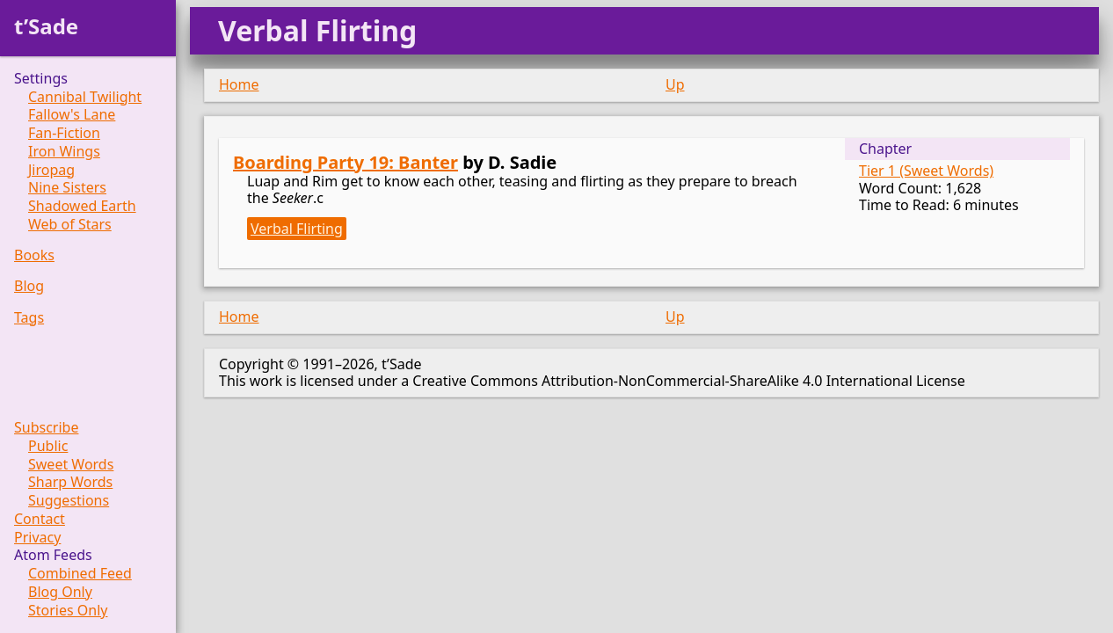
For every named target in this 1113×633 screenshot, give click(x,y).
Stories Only (68, 610)
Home (239, 84)
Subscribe (46, 427)
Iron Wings (64, 151)
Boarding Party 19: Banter (345, 162)
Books (34, 255)
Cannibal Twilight (85, 97)
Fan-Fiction (64, 133)
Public (48, 446)
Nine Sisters (67, 187)
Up (675, 84)
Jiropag (51, 170)
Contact (39, 519)
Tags (29, 317)
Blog (29, 286)
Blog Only (60, 592)
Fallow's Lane (71, 114)
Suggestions (68, 500)
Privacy (37, 537)
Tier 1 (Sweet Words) (926, 170)
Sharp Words (70, 482)
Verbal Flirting (297, 228)
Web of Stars (70, 224)
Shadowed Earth (82, 206)
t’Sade (46, 25)
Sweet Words (70, 464)
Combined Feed (80, 573)
